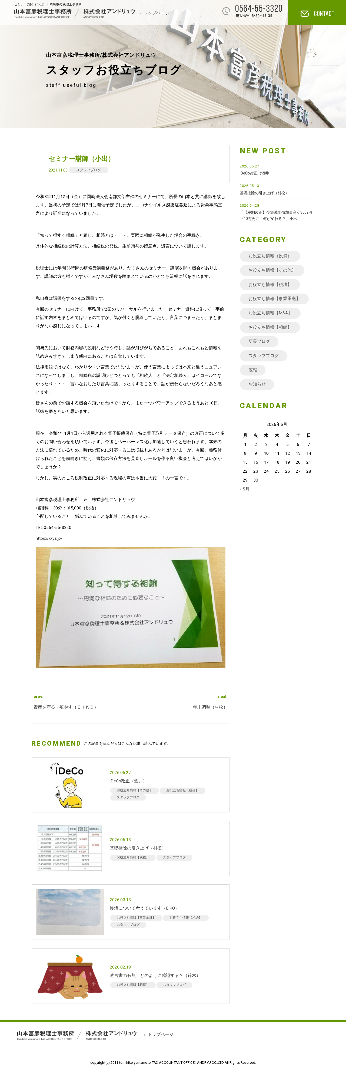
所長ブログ (259, 341)
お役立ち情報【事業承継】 (274, 298)
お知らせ (257, 384)
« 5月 (244, 489)
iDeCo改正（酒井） (256, 173)
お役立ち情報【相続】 (270, 327)
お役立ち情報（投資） (270, 255)
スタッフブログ (88, 170)
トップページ (156, 13)
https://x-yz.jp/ (49, 538)
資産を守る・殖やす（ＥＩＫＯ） (66, 707)
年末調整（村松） (210, 707)
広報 (252, 370)
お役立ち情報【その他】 (272, 270)
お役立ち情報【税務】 (270, 284)
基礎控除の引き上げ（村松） (264, 193)
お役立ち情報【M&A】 (270, 313)
